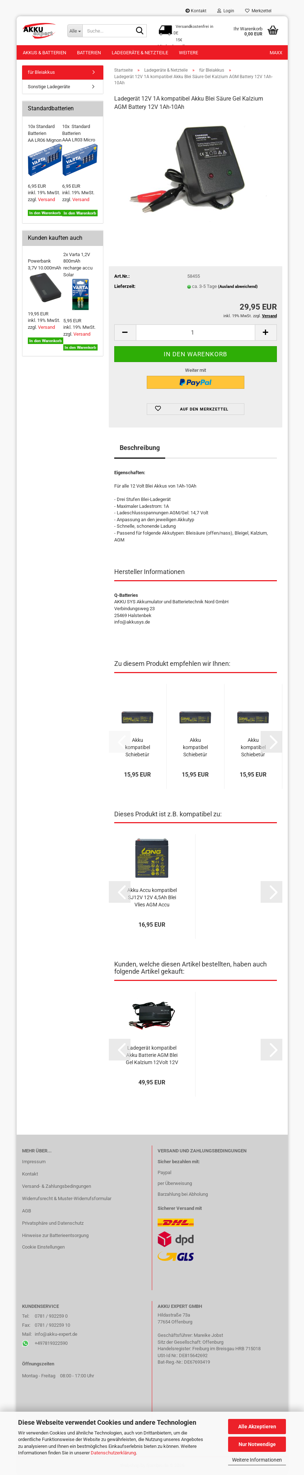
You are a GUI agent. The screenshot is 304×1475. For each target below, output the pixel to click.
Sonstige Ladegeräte (49, 86)
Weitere (188, 52)
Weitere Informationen (257, 1460)
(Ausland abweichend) (238, 286)
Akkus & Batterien (44, 52)
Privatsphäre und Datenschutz (53, 1223)
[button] (125, 332)
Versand (46, 199)
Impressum (34, 1161)
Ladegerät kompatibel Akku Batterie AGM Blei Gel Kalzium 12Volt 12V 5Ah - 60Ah (152, 1055)
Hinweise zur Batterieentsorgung (55, 1235)
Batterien (89, 52)
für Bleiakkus (41, 72)
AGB (26, 1210)
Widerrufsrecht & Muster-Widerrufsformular (66, 1198)
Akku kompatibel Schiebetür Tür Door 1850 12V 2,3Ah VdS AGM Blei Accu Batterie (253, 747)
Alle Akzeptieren (257, 1426)
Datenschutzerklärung (113, 1452)
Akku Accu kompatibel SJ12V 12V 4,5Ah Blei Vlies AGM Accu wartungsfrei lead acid (152, 897)
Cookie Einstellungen (43, 1247)
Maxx (276, 52)
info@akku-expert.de (56, 1334)
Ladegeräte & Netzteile (140, 52)
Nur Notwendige (257, 1444)
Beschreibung (140, 447)
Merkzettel (258, 10)
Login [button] (225, 10)
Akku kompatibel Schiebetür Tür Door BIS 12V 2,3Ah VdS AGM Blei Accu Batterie (137, 747)
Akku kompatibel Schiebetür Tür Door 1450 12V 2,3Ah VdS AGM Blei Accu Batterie (195, 747)
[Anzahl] (195, 332)
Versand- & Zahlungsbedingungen (56, 1186)
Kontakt (195, 10)
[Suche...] (74, 30)
